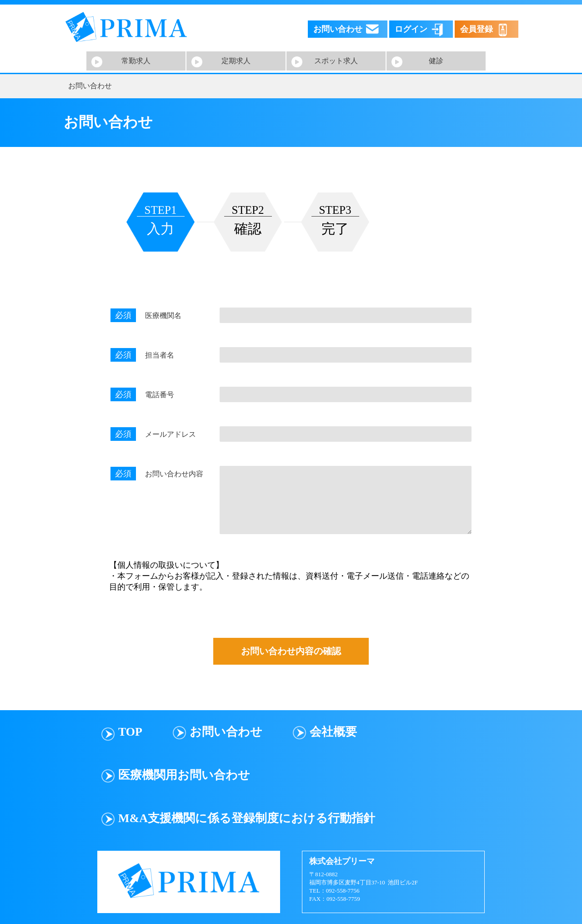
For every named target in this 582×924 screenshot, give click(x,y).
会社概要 (333, 731)
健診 (436, 61)
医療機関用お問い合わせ (184, 775)
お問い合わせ (226, 731)
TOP (130, 731)
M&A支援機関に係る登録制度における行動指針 (246, 818)
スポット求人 (336, 61)
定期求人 (236, 61)
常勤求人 (136, 61)
